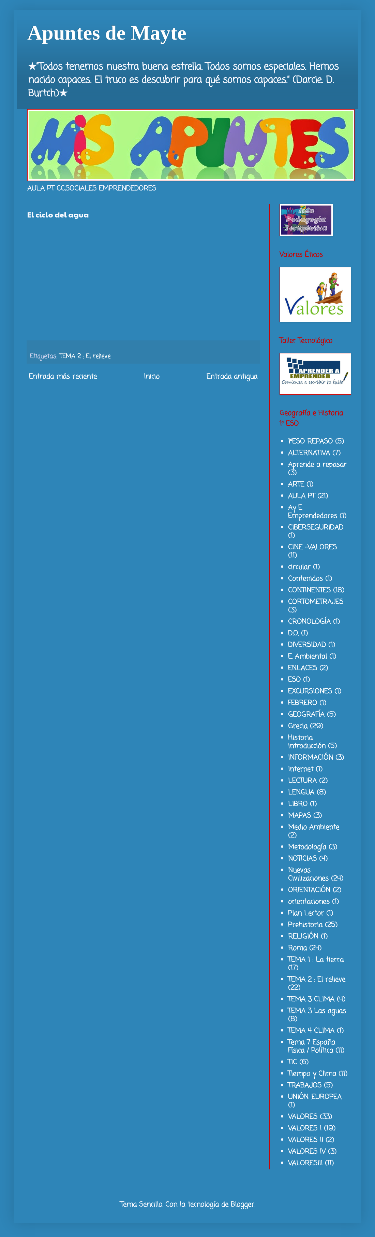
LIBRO (298, 804)
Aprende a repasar (317, 465)
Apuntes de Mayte (106, 33)
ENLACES (302, 668)
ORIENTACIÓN (309, 890)
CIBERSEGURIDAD (315, 527)
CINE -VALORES (312, 547)
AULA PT (301, 496)
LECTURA (302, 781)
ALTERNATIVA (309, 453)
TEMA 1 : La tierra (316, 960)
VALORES (302, 1117)
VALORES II (305, 1140)
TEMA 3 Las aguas (317, 1011)
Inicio (152, 376)
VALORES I (304, 1128)
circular (299, 567)
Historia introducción (307, 742)
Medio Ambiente (313, 827)
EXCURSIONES (310, 691)
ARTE (296, 484)
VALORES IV (307, 1152)
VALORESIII (305, 1163)
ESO (294, 680)
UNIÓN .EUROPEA (315, 1097)
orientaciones (309, 902)
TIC (292, 1062)
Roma (297, 948)
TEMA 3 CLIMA (311, 999)
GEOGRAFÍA (306, 714)
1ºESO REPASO (310, 441)
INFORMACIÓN (310, 758)
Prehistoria (305, 925)
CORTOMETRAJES (315, 602)
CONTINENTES (309, 590)
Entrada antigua (232, 376)
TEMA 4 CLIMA (311, 1031)
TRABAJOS (304, 1085)
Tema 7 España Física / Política (311, 1046)
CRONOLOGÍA (309, 622)
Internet (300, 769)
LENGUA (301, 792)
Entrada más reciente (63, 376)
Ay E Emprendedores (312, 512)
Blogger (242, 1204)
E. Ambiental (307, 656)
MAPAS (299, 816)
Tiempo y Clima (312, 1074)
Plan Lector (306, 913)
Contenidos (305, 579)
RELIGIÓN (303, 936)
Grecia (298, 726)
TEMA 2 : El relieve (84, 356)
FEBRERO (302, 703)
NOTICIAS (302, 859)
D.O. (293, 633)
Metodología (307, 847)
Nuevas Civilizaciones (308, 874)
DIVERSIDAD (307, 645)
